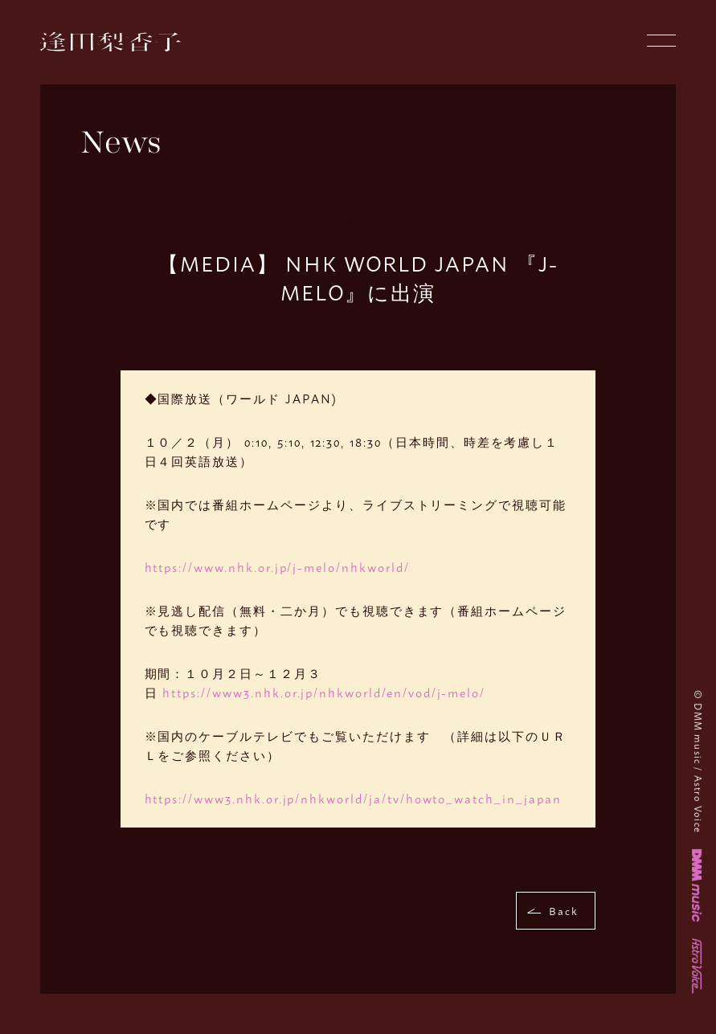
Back (564, 910)
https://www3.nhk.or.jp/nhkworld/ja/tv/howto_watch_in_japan (353, 798)
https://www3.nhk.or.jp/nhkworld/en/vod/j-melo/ (323, 692)
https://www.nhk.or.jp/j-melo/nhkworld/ (277, 567)
